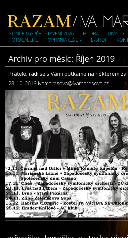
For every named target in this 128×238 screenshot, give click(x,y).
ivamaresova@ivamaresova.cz (73, 83)
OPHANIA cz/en (65, 40)
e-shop (99, 40)
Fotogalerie (23, 40)
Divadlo (117, 33)
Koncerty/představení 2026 (41, 33)
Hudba (91, 33)
